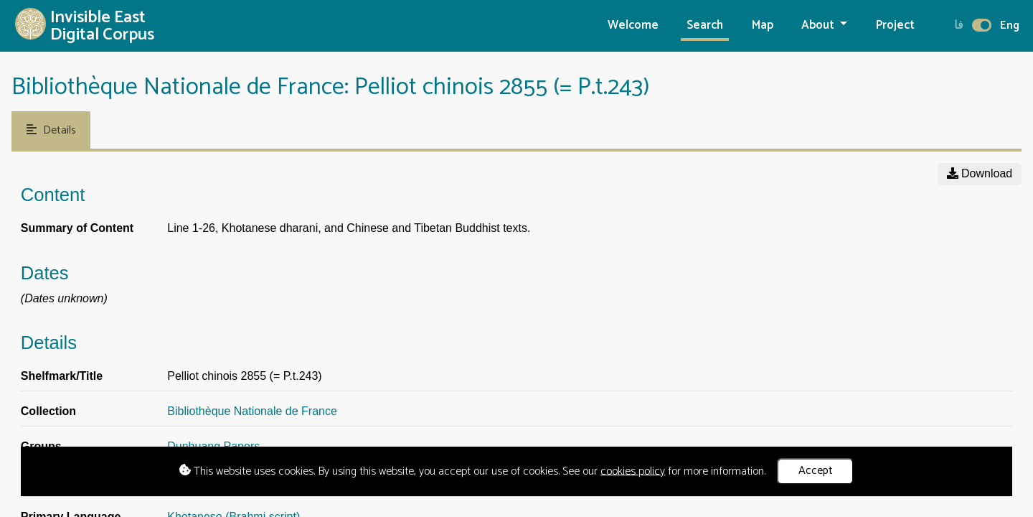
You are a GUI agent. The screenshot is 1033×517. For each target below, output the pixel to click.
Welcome (633, 25)
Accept (815, 470)
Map (762, 25)
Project (895, 25)
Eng (1009, 25)
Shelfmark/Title (62, 376)
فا (958, 25)
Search (705, 25)
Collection (48, 411)
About (819, 25)
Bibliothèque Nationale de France (252, 411)
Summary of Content (77, 228)
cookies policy (632, 470)
